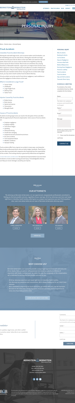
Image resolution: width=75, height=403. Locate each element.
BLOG (62, 8)
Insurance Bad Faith (62, 62)
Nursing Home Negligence (64, 67)
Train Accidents (61, 72)
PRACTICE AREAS (55, 8)
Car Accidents (61, 57)
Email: (59, 113)
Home (1, 44)
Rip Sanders (51, 222)
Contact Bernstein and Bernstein (9, 156)
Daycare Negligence (62, 60)
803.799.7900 (72, 5)
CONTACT (67, 8)
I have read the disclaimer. (67, 135)
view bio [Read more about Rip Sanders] (51, 224)
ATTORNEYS (46, 8)
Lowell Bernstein (23, 222)
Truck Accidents (61, 74)
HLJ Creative (72, 393)
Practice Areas (8, 44)
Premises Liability (62, 69)
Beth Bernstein (37, 222)
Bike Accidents (61, 53)
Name (59, 96)
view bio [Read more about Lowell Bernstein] (24, 224)
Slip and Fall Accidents (63, 77)
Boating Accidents (62, 55)
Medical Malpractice (63, 65)
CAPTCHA (60, 138)
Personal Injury (63, 49)
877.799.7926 (40, 368)
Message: (60, 119)
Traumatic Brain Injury (63, 79)
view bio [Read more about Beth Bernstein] (37, 224)
